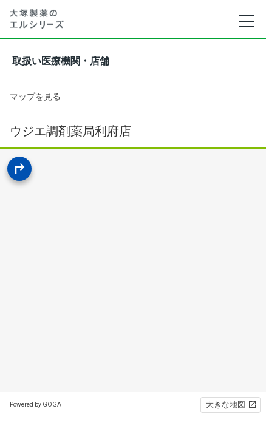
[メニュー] (246, 21)
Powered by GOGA (35, 404)
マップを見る (35, 96)
